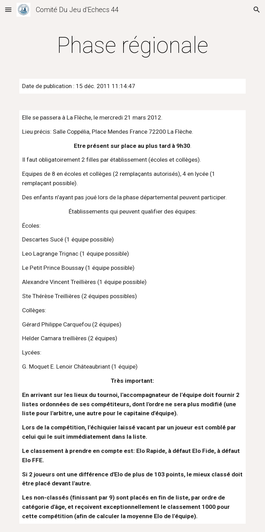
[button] (8, 9)
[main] (132, 45)
